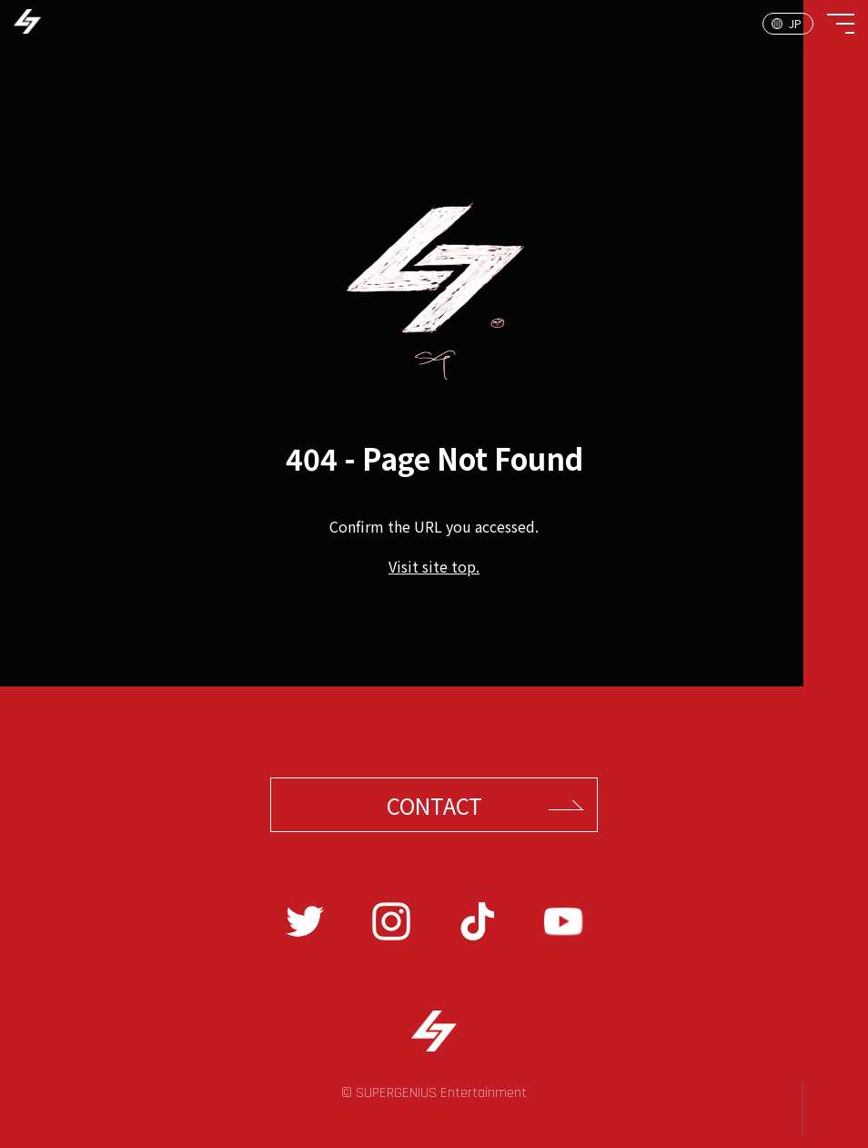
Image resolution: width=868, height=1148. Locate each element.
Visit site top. (434, 566)
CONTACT (434, 805)
